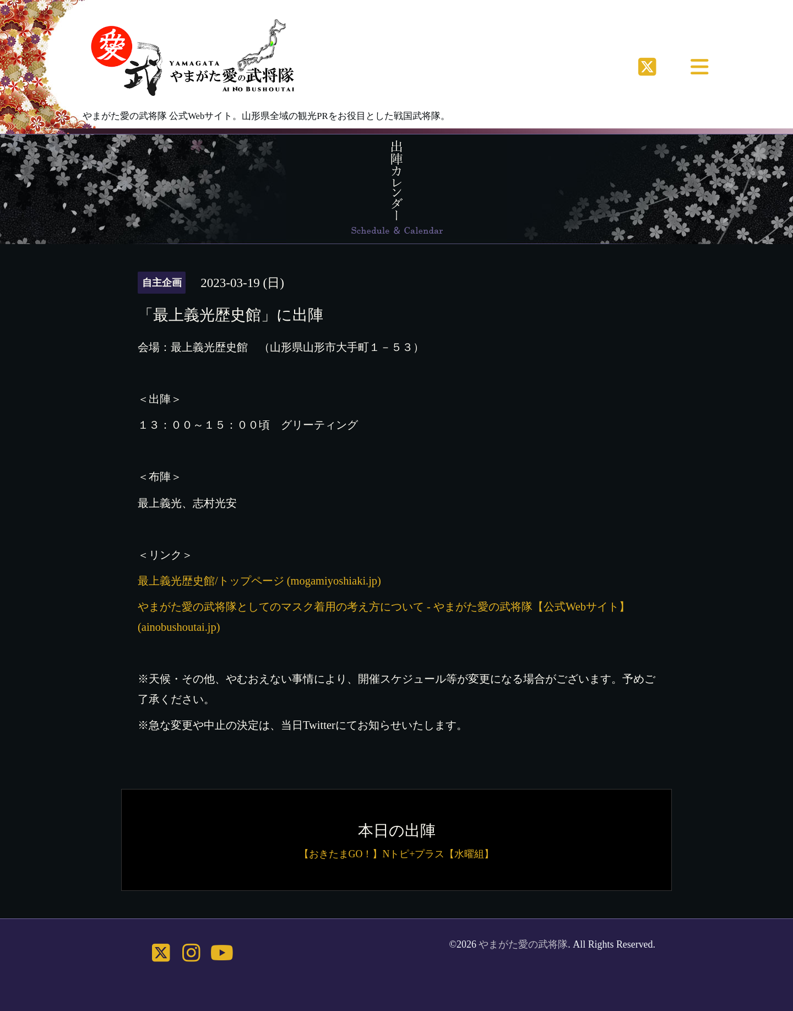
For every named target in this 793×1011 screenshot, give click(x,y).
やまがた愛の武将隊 (523, 944)
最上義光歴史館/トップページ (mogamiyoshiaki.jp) (259, 581)
